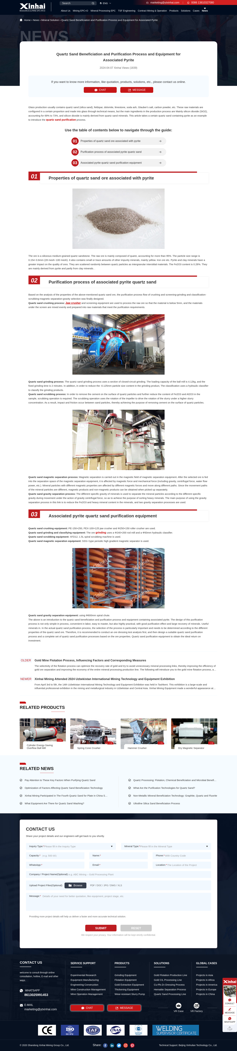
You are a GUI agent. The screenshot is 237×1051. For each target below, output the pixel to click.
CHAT (100, 90)
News (205, 10)
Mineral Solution (50, 20)
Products (173, 10)
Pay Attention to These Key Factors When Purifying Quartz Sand (60, 780)
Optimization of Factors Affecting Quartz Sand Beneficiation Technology (64, 787)
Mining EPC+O (80, 10)
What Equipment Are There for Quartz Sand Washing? (54, 803)
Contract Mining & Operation (152, 10)
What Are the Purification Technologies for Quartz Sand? (164, 787)
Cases (196, 10)
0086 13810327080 (200, 2)
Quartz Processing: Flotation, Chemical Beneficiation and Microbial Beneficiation (175, 780)
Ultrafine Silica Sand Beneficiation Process (156, 803)
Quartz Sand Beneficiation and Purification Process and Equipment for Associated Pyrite (109, 20)
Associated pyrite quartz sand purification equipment (111, 163)
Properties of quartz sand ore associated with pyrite (111, 141)
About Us (65, 10)
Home (27, 20)
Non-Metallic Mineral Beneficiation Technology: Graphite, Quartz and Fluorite (175, 795)
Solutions (185, 10)
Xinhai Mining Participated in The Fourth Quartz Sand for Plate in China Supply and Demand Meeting (67, 795)
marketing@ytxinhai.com (162, 2)
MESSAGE (137, 90)
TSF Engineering (126, 10)
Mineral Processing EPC (103, 10)
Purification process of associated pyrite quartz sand (111, 152)
